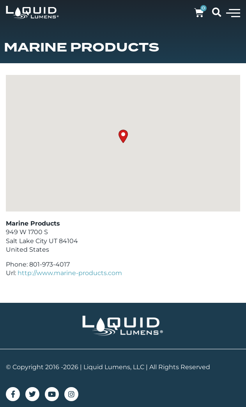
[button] (233, 12)
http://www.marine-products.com (70, 273)
